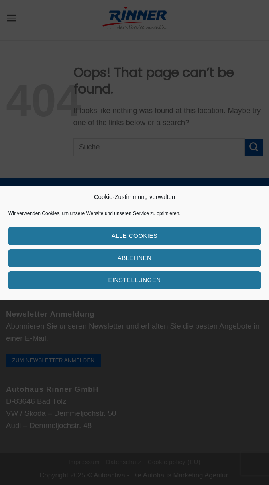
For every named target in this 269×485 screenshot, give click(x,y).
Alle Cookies (135, 235)
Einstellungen (134, 279)
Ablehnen (134, 257)
